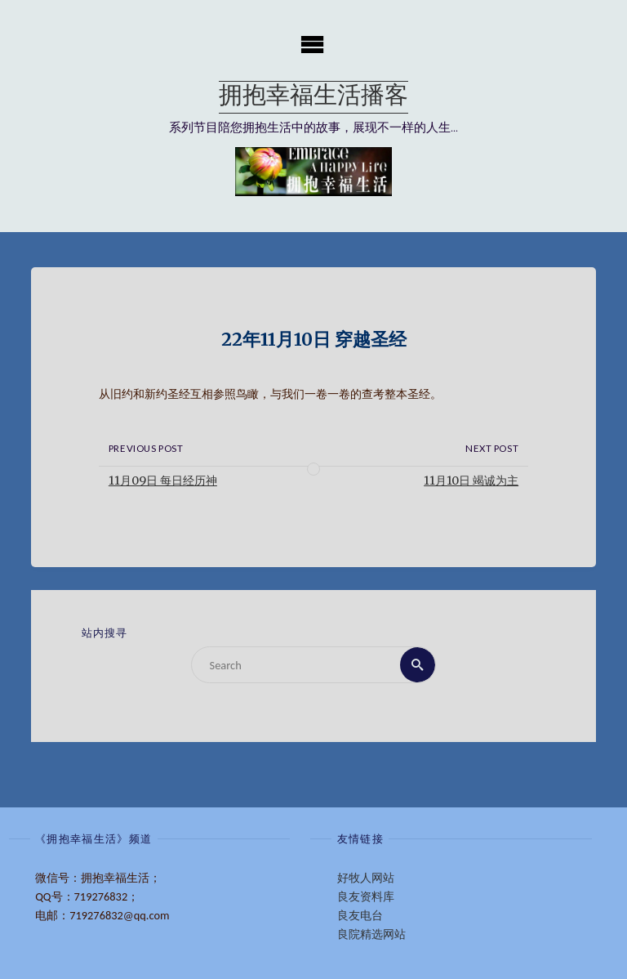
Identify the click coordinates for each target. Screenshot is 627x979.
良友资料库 (365, 896)
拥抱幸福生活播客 (313, 97)
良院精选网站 (371, 934)
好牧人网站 (365, 877)
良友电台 (360, 915)
